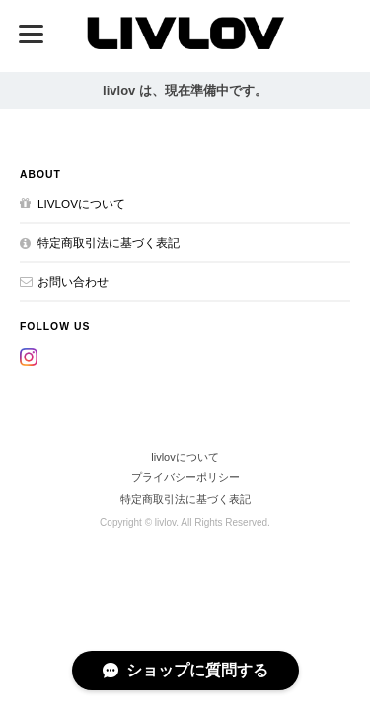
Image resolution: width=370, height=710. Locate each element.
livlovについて (81, 203)
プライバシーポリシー (185, 477)
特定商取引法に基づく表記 (108, 242)
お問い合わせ (73, 281)
